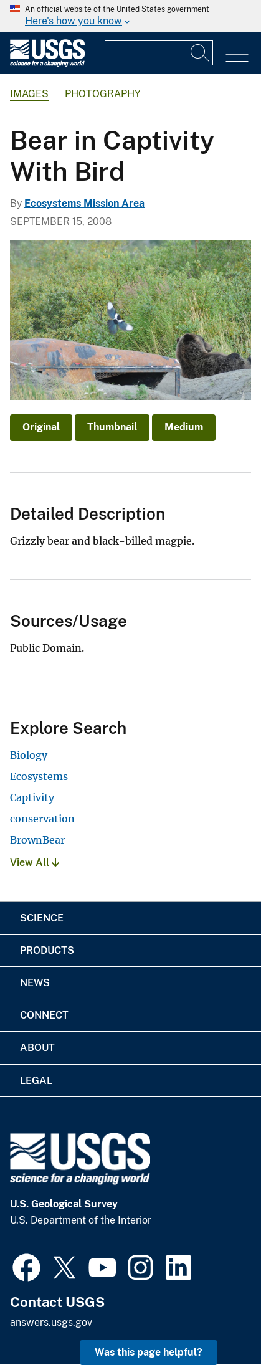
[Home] (47, 64)
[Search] (200, 52)
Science (42, 918)
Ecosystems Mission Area (84, 203)
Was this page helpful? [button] (148, 1352)
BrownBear (37, 840)
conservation (42, 818)
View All (34, 862)
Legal (36, 1081)
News (35, 983)
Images (29, 94)
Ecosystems (39, 776)
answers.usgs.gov (51, 1322)
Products (47, 950)
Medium (183, 427)
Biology (28, 755)
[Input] (159, 52)
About (37, 1047)
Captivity (32, 797)
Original (41, 427)
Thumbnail (112, 427)
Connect (44, 1015)
